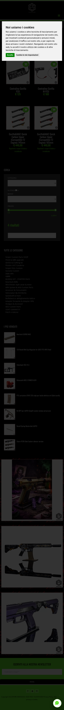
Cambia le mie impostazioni (27, 55)
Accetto (10, 55)
